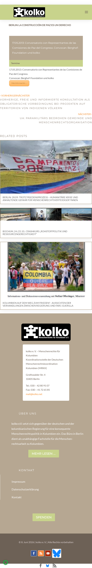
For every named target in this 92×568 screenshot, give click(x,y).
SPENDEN (44, 517)
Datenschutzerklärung (25, 489)
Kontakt (17, 497)
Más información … (19, 83)
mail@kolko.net (34, 394)
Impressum (18, 481)
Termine (15, 63)
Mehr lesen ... (44, 453)
